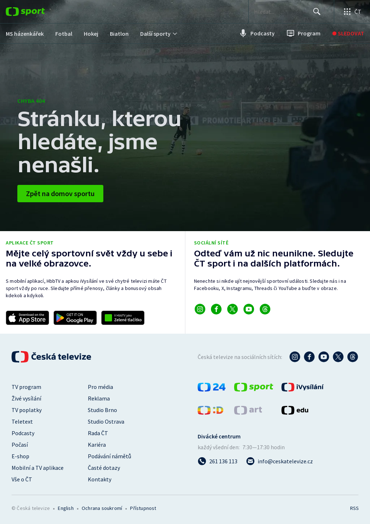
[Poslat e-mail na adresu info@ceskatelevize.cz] (279, 461)
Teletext (22, 421)
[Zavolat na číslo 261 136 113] (217, 461)
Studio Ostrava (106, 421)
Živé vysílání (26, 398)
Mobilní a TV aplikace (38, 467)
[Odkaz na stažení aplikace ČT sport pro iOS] (27, 318)
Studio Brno (102, 409)
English (65, 508)
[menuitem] (25, 33)
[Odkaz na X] (232, 309)
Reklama (99, 398)
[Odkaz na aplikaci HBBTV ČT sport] (123, 318)
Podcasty (23, 433)
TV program (26, 386)
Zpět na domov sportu (60, 193)
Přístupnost (143, 508)
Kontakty (99, 479)
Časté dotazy (104, 467)
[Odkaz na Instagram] (200, 309)
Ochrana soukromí (102, 508)
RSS (354, 508)
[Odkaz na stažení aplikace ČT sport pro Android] (75, 318)
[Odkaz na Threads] (265, 309)
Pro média (100, 386)
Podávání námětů (109, 456)
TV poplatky (27, 409)
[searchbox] (281, 11)
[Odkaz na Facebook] (216, 309)
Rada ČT (98, 433)
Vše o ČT (22, 479)
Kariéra (97, 444)
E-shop (20, 456)
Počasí (20, 444)
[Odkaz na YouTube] (249, 309)
